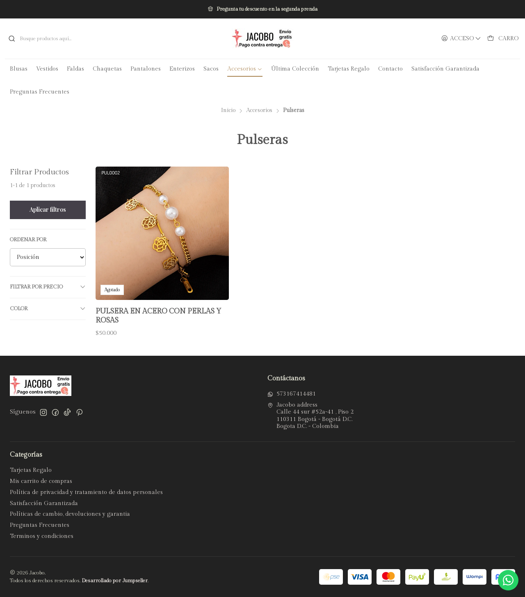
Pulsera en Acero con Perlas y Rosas (158, 316)
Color (48, 308)
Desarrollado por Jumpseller (115, 581)
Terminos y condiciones (41, 536)
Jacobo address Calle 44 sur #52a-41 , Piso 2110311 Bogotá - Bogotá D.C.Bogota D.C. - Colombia (310, 416)
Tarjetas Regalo (31, 470)
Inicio (228, 111)
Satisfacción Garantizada (44, 503)
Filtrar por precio (48, 287)
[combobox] (87, 38)
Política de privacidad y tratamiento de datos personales (86, 492)
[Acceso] (461, 39)
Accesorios (259, 111)
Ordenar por (28, 240)
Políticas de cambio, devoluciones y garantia (70, 514)
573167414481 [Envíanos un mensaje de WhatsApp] (291, 394)
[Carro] (503, 39)
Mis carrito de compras (41, 481)
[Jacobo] (262, 38)
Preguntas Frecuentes (39, 525)
